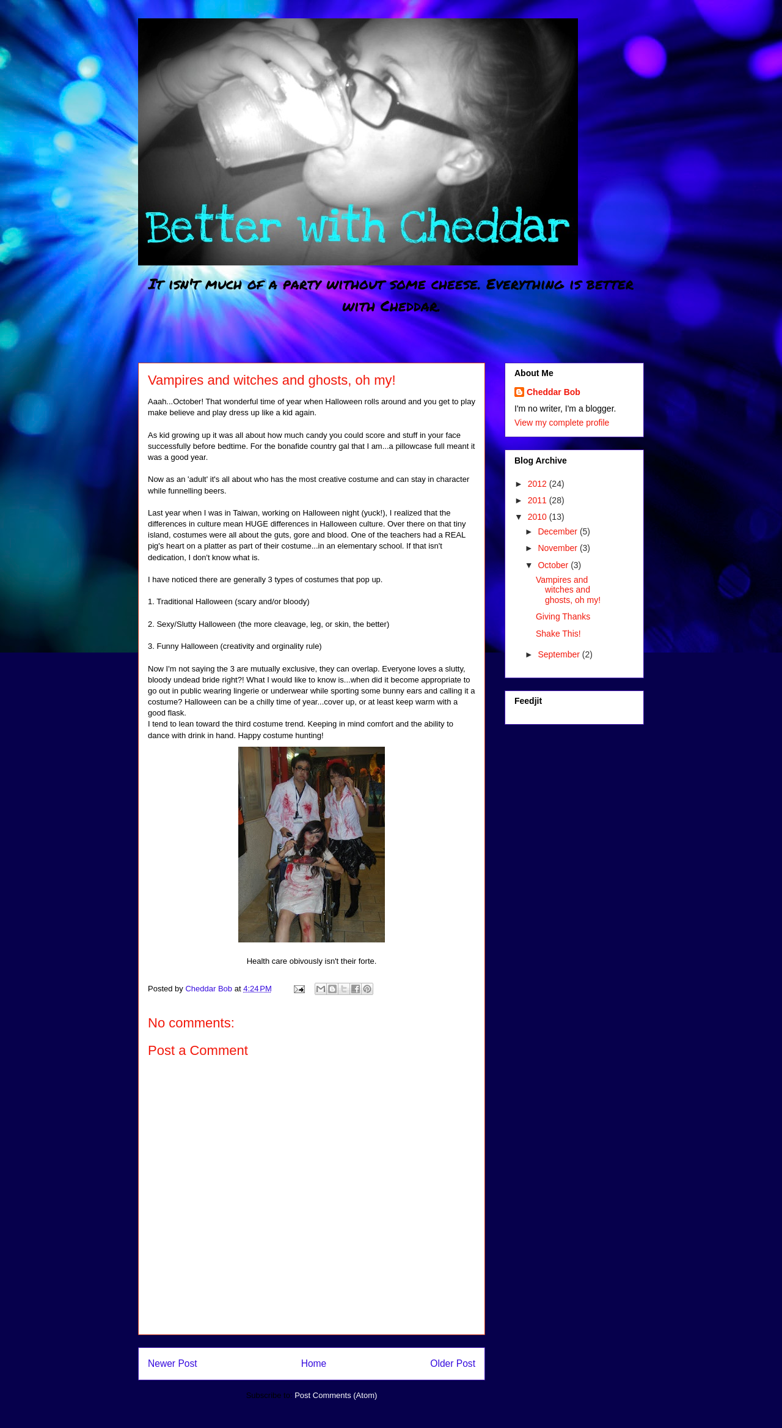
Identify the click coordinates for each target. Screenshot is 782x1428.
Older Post (452, 1363)
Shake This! (558, 633)
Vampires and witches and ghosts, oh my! (568, 590)
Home (314, 1363)
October (554, 565)
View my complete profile (561, 422)
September (560, 654)
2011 (538, 500)
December (558, 531)
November (558, 548)
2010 (538, 517)
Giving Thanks (563, 616)
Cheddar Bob (553, 392)
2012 (538, 484)
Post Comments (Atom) (335, 1395)
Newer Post (172, 1363)
